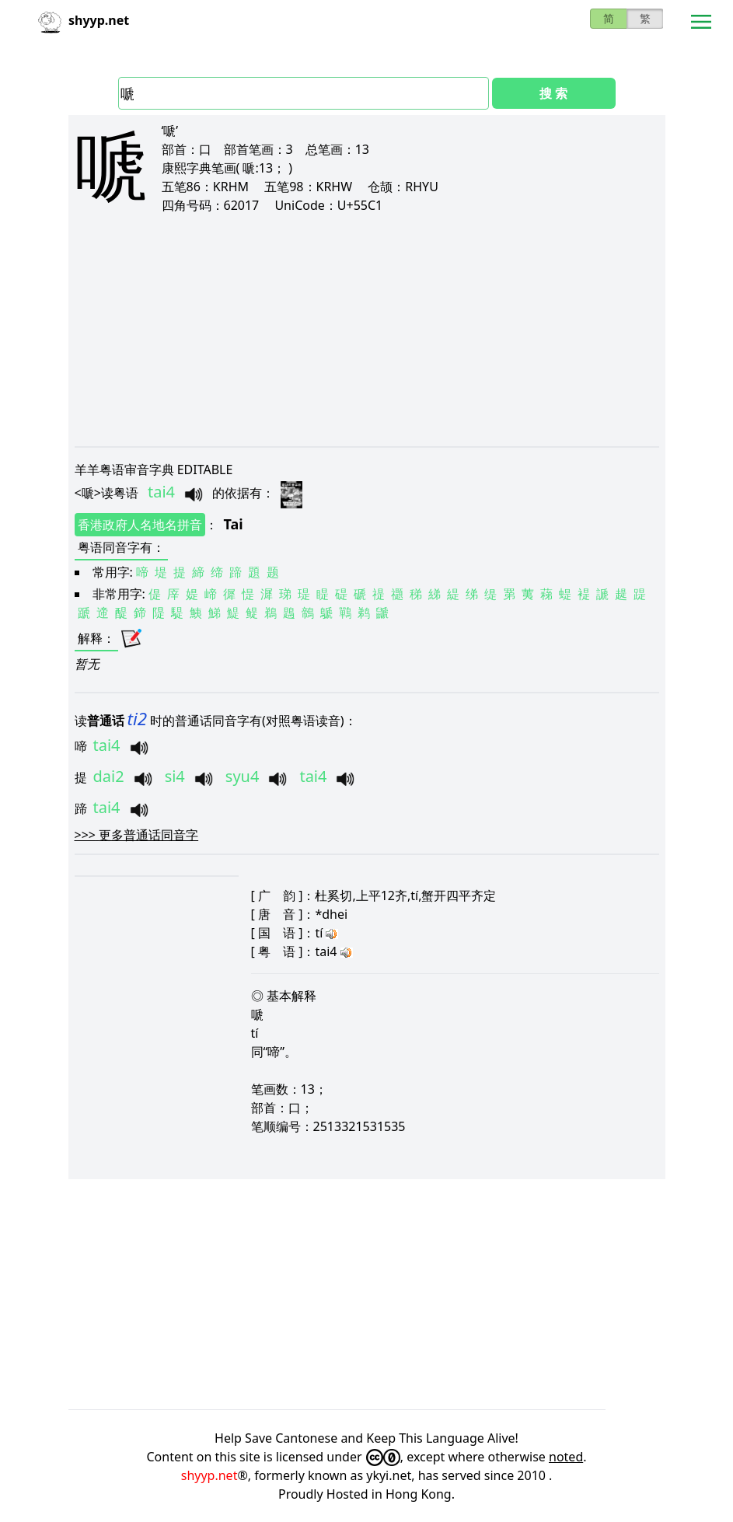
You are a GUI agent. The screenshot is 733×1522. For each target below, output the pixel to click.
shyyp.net (209, 1475)
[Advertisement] (367, 329)
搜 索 (553, 93)
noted (566, 1456)
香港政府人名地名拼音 (140, 524)
